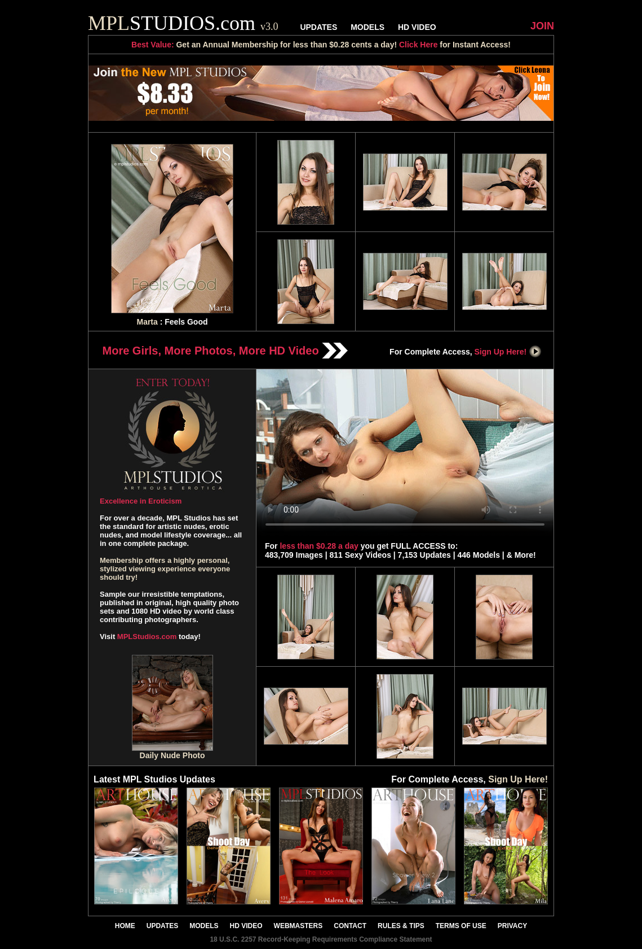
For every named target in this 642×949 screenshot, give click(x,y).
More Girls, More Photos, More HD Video (225, 350)
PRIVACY (512, 926)
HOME (125, 926)
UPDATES (318, 27)
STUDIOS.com (183, 23)
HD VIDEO (417, 27)
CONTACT (350, 926)
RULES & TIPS (401, 926)
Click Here (418, 44)
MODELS (367, 27)
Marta (146, 321)
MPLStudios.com (146, 636)
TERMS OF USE (461, 926)
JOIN (542, 26)
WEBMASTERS (298, 926)
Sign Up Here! (508, 351)
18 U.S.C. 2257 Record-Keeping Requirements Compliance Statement (321, 939)
